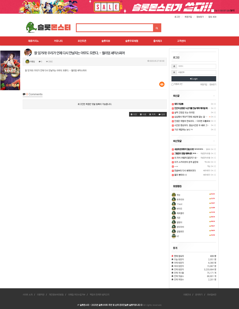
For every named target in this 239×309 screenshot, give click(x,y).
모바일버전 (211, 294)
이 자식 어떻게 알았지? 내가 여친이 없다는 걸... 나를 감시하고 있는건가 (203, 158)
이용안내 (187, 294)
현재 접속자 (179, 256)
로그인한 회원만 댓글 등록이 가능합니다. (95, 104)
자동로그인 (176, 84)
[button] (134, 114)
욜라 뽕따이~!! (179, 175)
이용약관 (40, 294)
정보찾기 (200, 17)
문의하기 (199, 294)
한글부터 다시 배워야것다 (184, 170)
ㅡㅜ (175, 166)
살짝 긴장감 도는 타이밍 (183, 112)
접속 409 (212, 17)
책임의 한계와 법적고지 (99, 294)
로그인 (177, 17)
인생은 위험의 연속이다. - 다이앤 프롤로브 (191, 121)
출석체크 (157, 41)
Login (194, 79)
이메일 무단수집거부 (76, 294)
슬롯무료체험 (131, 41)
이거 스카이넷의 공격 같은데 (185, 162)
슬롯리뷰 (106, 41)
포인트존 (82, 41)
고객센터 (181, 41)
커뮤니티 (58, 41)
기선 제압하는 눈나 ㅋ (182, 129)
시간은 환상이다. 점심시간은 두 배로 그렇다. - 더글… (195, 125)
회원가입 (188, 17)
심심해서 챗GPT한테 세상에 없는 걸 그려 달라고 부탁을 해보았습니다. (203, 117)
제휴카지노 (33, 41)
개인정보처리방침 (56, 294)
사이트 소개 (27, 294)
